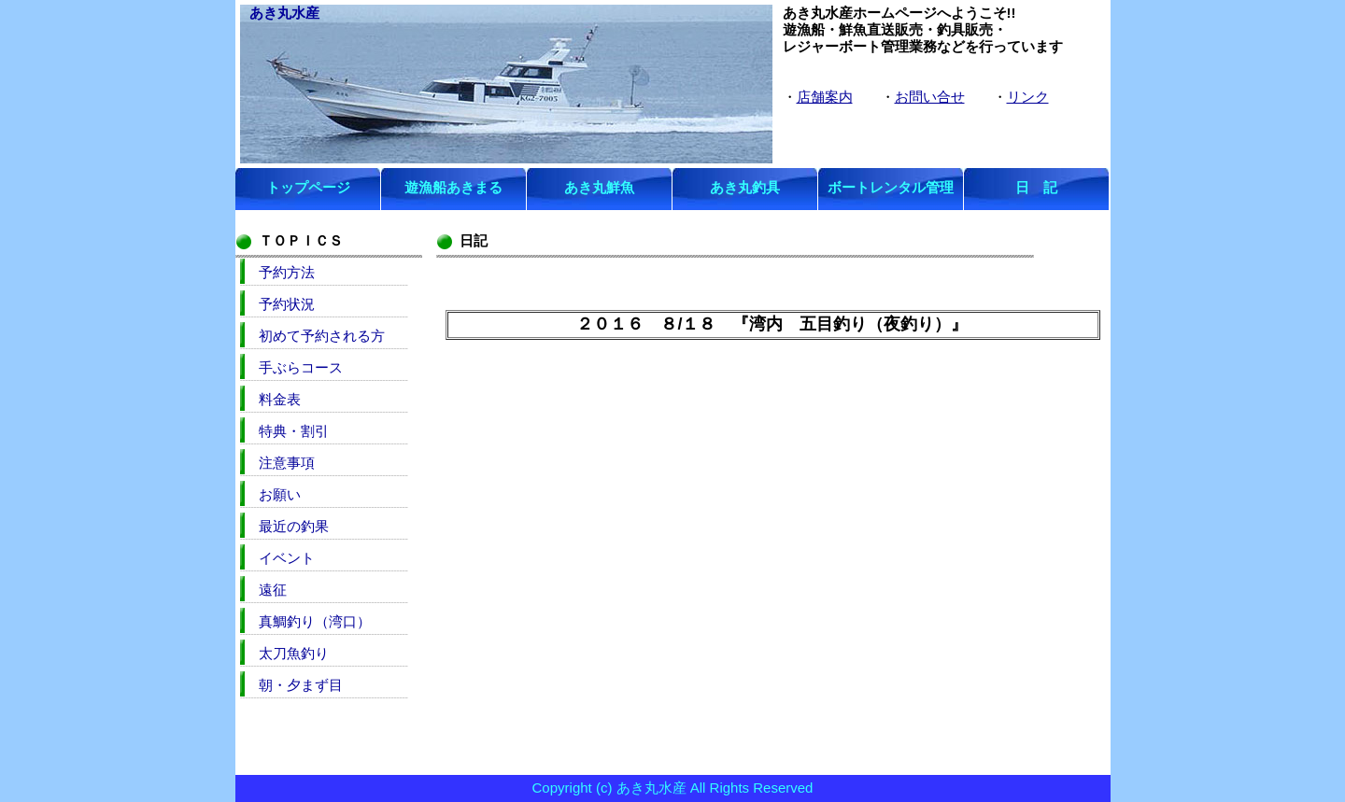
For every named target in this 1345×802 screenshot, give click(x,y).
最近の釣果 (294, 526)
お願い (280, 494)
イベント (287, 558)
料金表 (280, 399)
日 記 (1036, 187)
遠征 (273, 590)
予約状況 (287, 304)
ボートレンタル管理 (891, 187)
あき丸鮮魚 (599, 187)
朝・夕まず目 (301, 685)
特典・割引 (294, 431)
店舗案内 (825, 97)
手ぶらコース (301, 367)
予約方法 (287, 272)
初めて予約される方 (322, 336)
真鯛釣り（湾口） (315, 621)
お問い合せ (930, 97)
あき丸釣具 (745, 187)
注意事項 (287, 463)
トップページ (308, 187)
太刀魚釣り (294, 653)
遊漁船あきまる (453, 187)
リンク (1028, 97)
